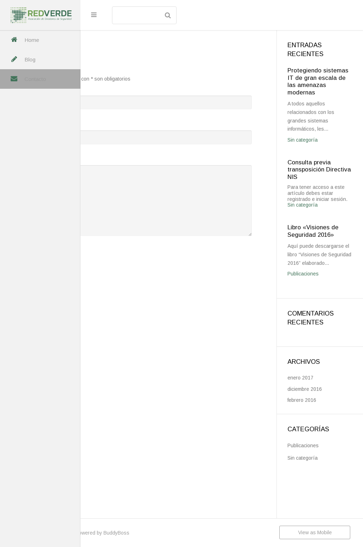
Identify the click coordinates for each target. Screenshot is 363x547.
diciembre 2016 (323, 435)
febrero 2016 (320, 446)
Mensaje (117, 157)
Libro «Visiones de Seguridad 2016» (327, 256)
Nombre (116, 87)
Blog (29, 59)
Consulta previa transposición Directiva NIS (327, 185)
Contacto (35, 79)
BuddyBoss (193, 533)
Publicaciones (321, 319)
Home (31, 40)
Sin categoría (321, 155)
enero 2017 (319, 423)
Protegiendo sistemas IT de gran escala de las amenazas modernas (327, 85)
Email (113, 122)
